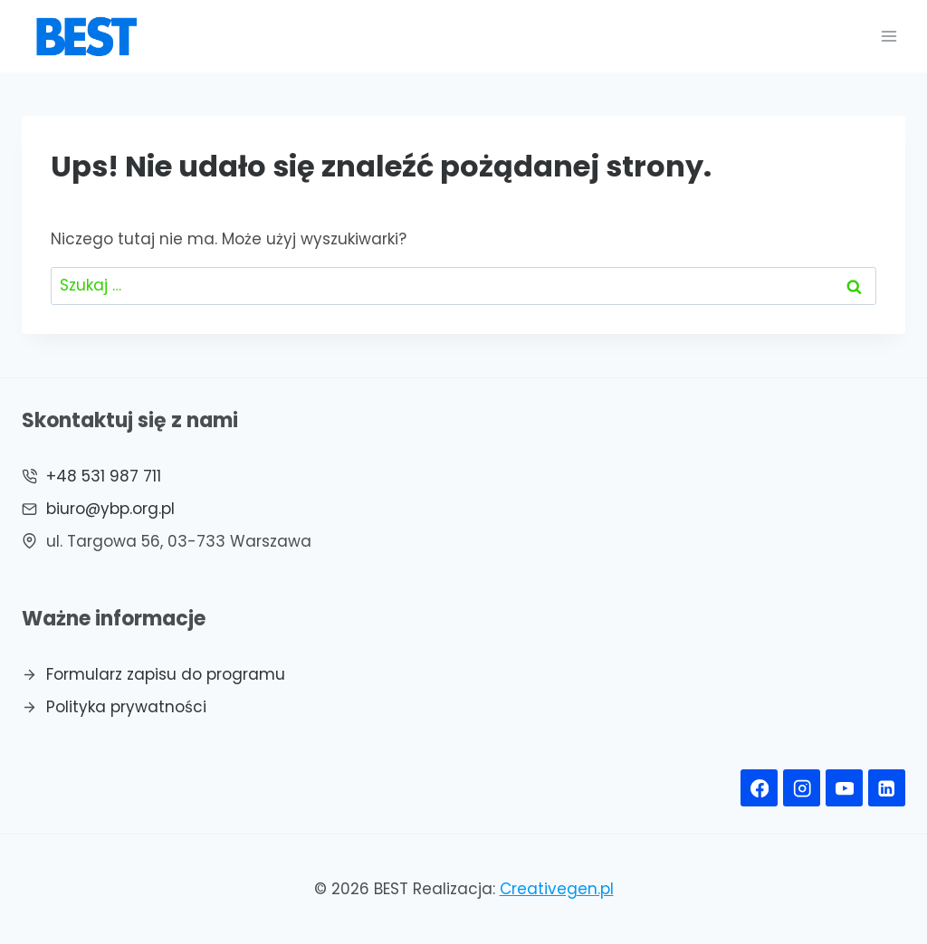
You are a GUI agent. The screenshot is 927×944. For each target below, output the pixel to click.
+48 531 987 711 (103, 476)
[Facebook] (759, 787)
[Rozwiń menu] (888, 36)
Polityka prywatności (126, 707)
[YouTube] (844, 787)
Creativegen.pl (557, 889)
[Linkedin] (886, 787)
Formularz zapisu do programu (165, 674)
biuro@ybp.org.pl (110, 509)
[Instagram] (801, 787)
